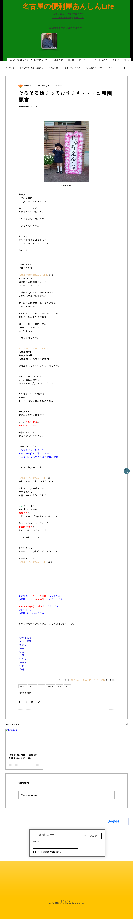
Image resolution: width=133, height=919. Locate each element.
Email (36, 841)
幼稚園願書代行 (25, 693)
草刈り (111, 68)
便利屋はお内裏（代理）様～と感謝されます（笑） (24, 757)
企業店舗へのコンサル (94, 68)
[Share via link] (39, 701)
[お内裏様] (24, 739)
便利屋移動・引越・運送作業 (31, 68)
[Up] (127, 471)
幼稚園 (50, 686)
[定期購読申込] (113, 821)
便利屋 (32, 686)
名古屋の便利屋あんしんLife (58, 903)
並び (67, 686)
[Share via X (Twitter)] (26, 701)
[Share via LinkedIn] (32, 701)
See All (125, 724)
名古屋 (23, 686)
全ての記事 (10, 68)
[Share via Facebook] (19, 701)
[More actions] (113, 85)
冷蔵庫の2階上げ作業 (71, 68)
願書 (59, 686)
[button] (124, 68)
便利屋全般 (53, 68)
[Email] (55, 846)
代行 (42, 686)
